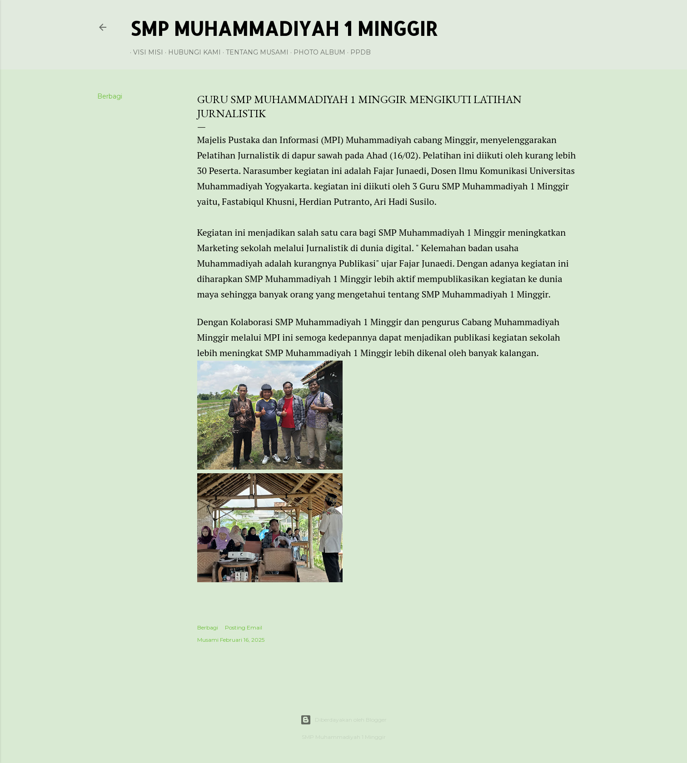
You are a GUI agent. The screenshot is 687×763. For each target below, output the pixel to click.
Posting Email (243, 627)
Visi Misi (145, 52)
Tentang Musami (254, 52)
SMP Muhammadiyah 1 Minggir (284, 28)
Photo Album (316, 52)
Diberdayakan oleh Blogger (343, 719)
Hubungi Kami (191, 52)
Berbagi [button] (109, 96)
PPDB (357, 52)
